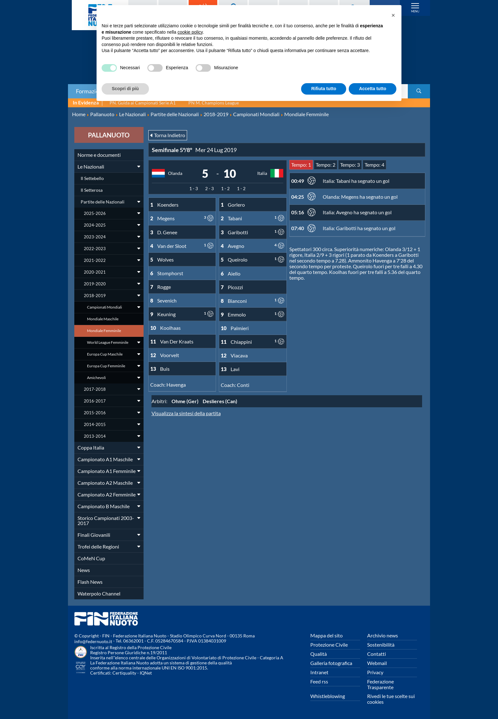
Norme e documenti (99, 155)
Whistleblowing (327, 696)
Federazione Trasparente (380, 684)
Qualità (318, 654)
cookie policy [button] (190, 32)
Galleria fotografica (331, 663)
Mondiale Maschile (102, 318)
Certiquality (124, 673)
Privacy (375, 672)
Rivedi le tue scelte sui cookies (391, 699)
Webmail (377, 663)
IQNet (146, 673)
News (83, 570)
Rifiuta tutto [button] (323, 88)
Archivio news (382, 635)
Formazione (90, 91)
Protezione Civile (329, 645)
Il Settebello (92, 178)
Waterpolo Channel (98, 593)
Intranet (319, 672)
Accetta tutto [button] (372, 88)
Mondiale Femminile (104, 330)
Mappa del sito (326, 635)
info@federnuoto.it (93, 641)
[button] (393, 15)
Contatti (376, 654)
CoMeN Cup (91, 558)
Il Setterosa (92, 190)
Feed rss (319, 681)
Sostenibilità (380, 645)
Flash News (90, 582)
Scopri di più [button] (125, 88)
